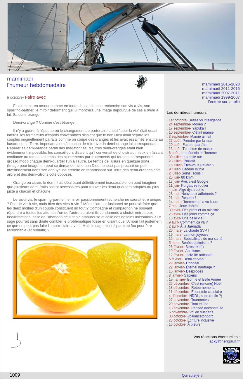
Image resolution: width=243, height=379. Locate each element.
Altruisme (192, 251)
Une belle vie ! (193, 218)
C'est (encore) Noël (206, 284)
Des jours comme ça (198, 214)
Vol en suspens (201, 312)
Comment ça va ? (194, 222)
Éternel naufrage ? (200, 267)
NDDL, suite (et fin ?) (205, 296)
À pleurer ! (196, 324)
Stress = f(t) (194, 247)
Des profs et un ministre (200, 210)
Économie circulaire (206, 292)
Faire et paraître (195, 145)
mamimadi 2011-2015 (221, 88)
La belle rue (193, 157)
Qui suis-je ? (192, 375)
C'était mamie (203, 132)
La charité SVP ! (196, 230)
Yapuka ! (199, 128)
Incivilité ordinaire (199, 255)
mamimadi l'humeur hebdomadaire (36, 82)
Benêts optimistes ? (197, 243)
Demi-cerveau (194, 259)
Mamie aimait (200, 137)
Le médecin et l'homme (198, 153)
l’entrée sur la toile (224, 101)
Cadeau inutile (193, 169)
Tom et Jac (199, 304)
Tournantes (200, 300)
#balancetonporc (201, 316)
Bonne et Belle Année (204, 279)
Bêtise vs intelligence (205, 120)
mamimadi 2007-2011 (221, 93)
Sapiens (190, 275)
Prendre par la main (198, 141)
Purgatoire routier (194, 186)
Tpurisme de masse (198, 149)
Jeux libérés (188, 206)
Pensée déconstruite (207, 308)
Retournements (203, 288)
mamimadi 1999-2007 (221, 97)
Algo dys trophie (191, 190)
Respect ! (188, 198)
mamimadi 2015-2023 (221, 84)
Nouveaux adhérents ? (199, 194)
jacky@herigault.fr (224, 341)
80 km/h (187, 177)
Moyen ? (199, 124)
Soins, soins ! (192, 173)
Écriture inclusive (201, 320)
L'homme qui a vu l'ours (199, 202)
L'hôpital (192, 263)
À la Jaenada (190, 226)
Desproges (194, 271)
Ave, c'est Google (194, 181)
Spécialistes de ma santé (202, 239)
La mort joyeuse (195, 235)
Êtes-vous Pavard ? (199, 165)
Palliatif (189, 161)
